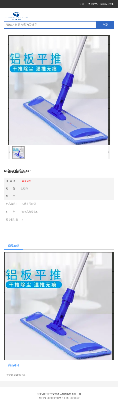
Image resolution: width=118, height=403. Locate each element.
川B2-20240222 (71, 398)
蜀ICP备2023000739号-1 (51, 398)
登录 (81, 4)
